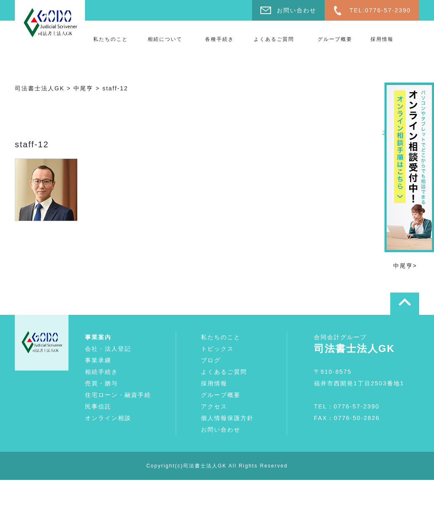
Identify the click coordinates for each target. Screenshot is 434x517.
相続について (165, 39)
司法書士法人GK (204, 466)
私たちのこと (110, 39)
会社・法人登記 (108, 348)
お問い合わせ (296, 10)
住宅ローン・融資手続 (118, 395)
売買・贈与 (101, 383)
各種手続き (219, 39)
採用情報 (382, 39)
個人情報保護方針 (227, 418)
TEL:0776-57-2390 (380, 10)
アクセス (214, 406)
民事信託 (98, 406)
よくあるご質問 (274, 39)
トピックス (217, 348)
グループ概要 (335, 39)
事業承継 (98, 360)
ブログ (211, 360)
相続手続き (101, 371)
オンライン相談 (108, 418)
